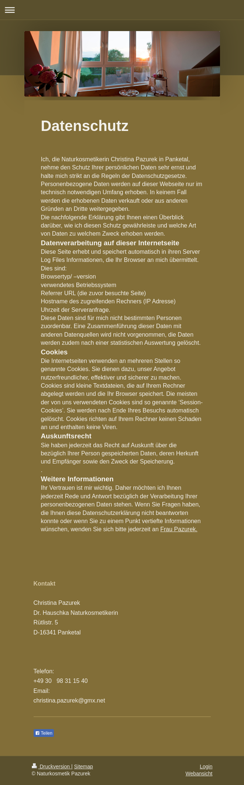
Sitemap (83, 766)
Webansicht (199, 773)
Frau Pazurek (178, 529)
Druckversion (51, 766)
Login (206, 766)
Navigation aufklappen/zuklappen (122, 10)
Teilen (43, 733)
